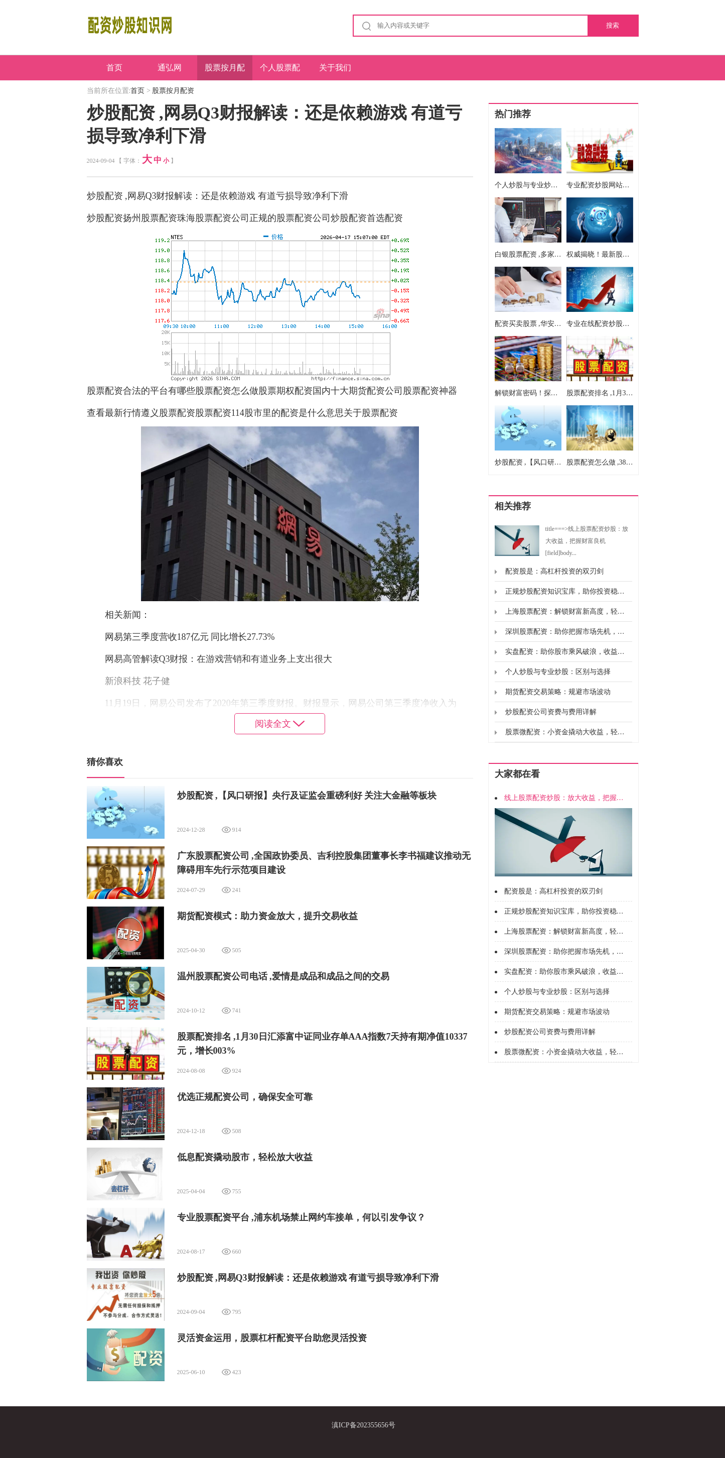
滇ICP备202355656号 (363, 1425)
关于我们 (335, 67)
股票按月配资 (225, 71)
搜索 (612, 25)
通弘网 (170, 67)
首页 (114, 67)
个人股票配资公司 (280, 71)
